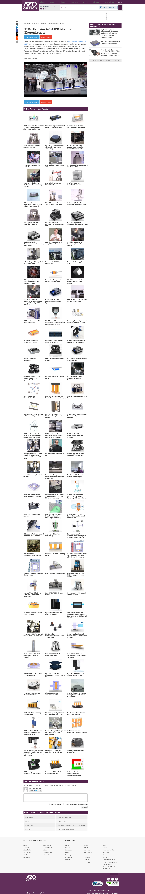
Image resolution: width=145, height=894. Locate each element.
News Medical (47, 852)
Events (86, 847)
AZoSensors (47, 845)
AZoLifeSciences (48, 855)
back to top (114, 874)
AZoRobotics (27, 850)
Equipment (68, 850)
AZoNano (26, 847)
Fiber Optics (35, 24)
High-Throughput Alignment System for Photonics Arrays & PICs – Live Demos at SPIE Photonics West (110, 32)
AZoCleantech (27, 852)
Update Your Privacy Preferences (37, 892)
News (67, 845)
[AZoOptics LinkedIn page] (41, 9)
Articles (67, 847)
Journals (67, 859)
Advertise (106, 857)
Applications (88, 852)
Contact (105, 855)
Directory (68, 855)
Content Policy (107, 864)
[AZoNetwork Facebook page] (43, 9)
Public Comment (56, 804)
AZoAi (45, 850)
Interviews (68, 857)
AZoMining (26, 857)
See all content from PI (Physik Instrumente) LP (104, 57)
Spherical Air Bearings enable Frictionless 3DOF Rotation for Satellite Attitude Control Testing (111, 49)
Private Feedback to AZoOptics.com (76, 804)
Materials (87, 850)
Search (105, 847)
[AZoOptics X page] (46, 9)
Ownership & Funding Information (109, 868)
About (104, 845)
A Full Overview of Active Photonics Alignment (109, 39)
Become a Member (108, 850)
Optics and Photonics (47, 24)
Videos (67, 852)
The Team (87, 862)
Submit (84, 807)
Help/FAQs (87, 857)
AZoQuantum (47, 847)
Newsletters (106, 852)
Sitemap (86, 859)
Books (86, 845)
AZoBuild (26, 855)
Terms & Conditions (109, 859)
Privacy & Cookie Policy (110, 862)
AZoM (25, 845)
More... (118, 2)
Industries (87, 855)
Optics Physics (59, 24)
